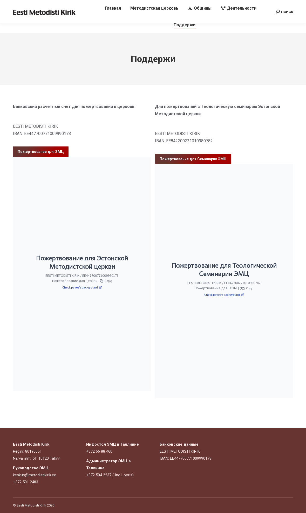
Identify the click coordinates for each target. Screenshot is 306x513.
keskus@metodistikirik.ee (198, 5)
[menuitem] (113, 17)
